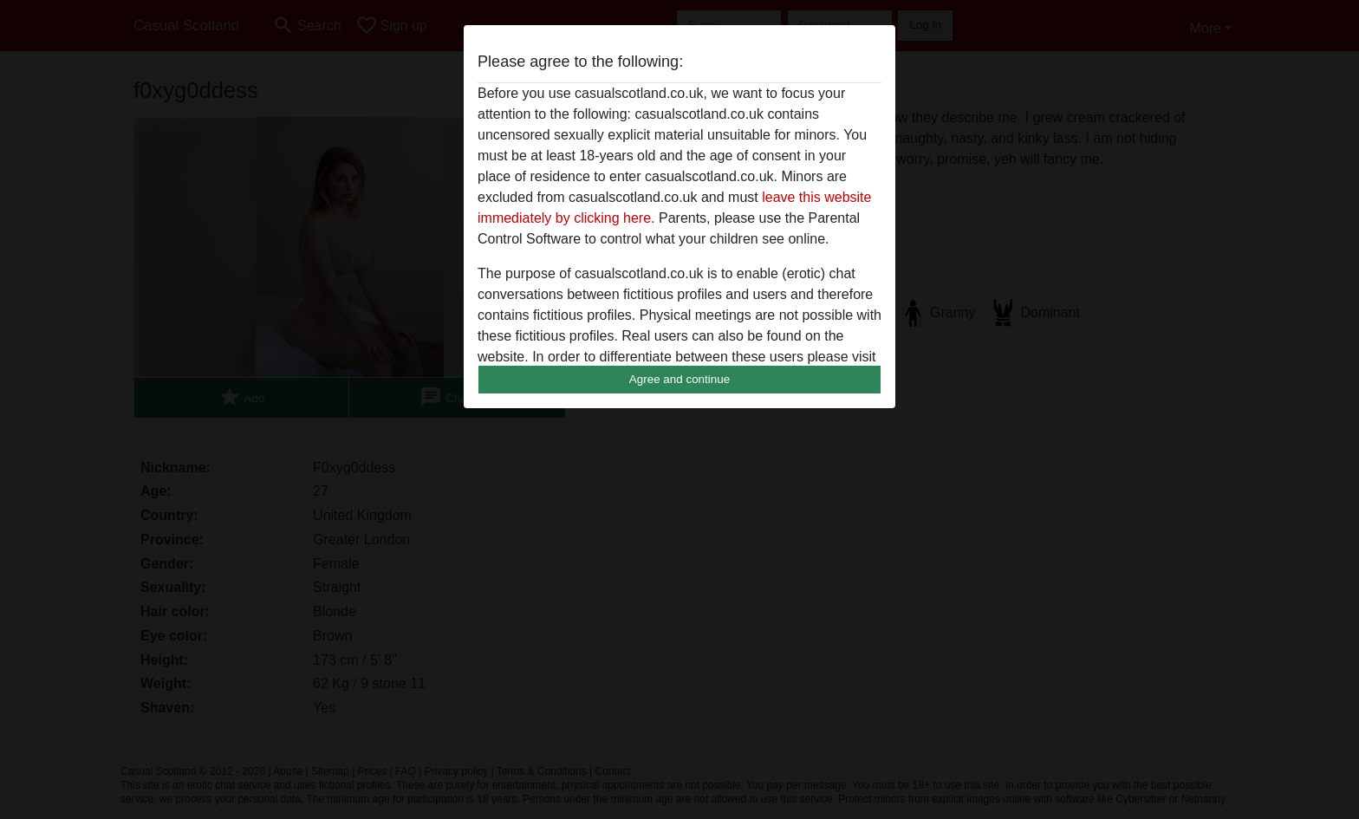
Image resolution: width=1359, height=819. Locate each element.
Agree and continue (679, 379)
